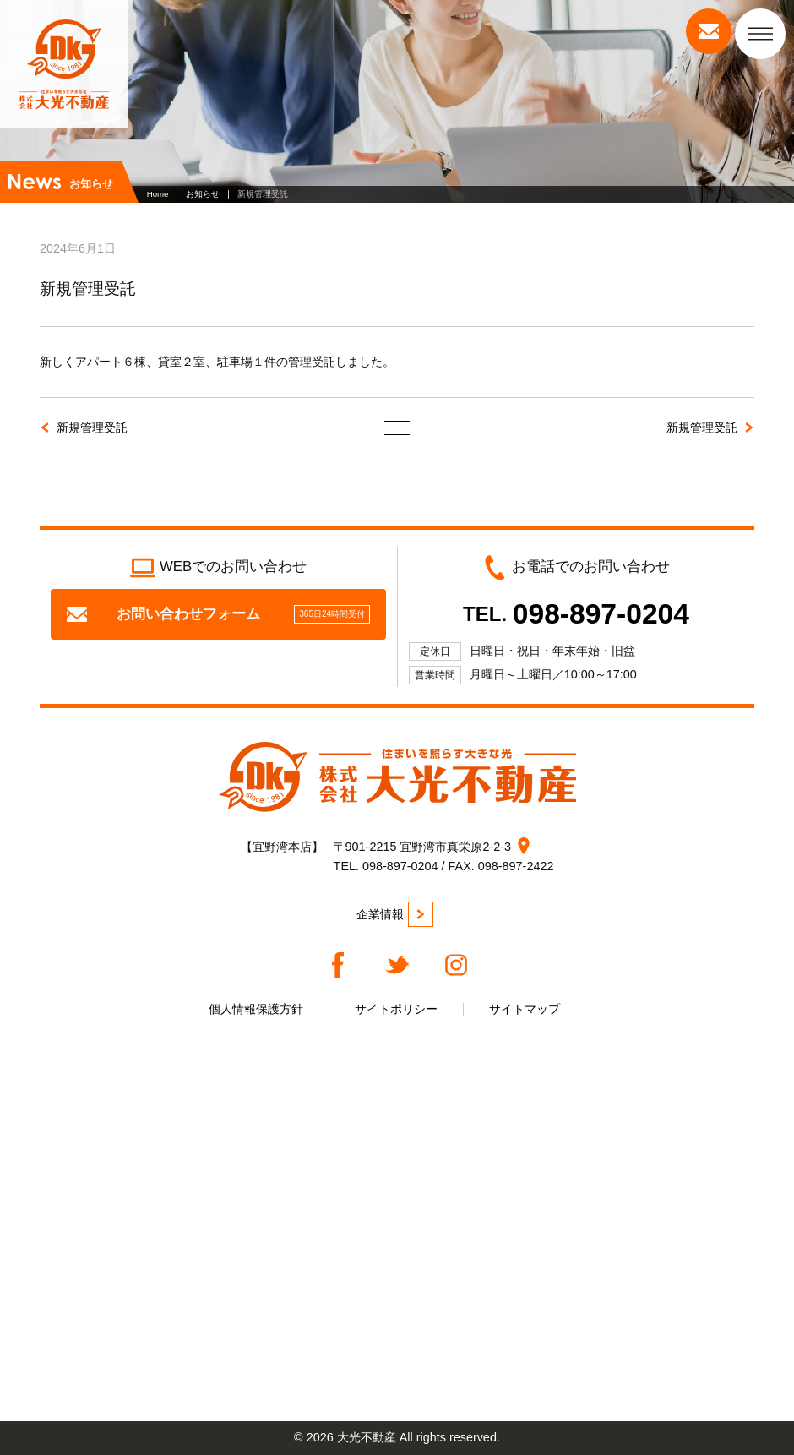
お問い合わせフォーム (218, 614)
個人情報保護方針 (256, 1009)
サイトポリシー (396, 1009)
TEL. (576, 613)
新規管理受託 (92, 427)
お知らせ (203, 194)
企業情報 (394, 914)
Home (158, 194)
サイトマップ (524, 1009)
